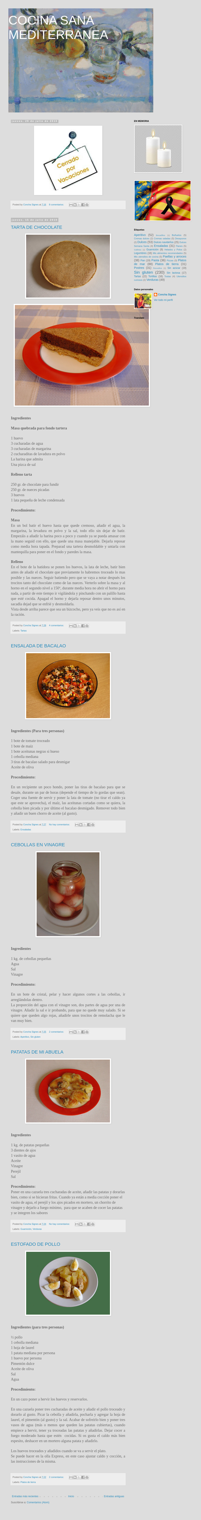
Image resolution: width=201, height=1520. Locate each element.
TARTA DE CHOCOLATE (36, 227)
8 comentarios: (56, 204)
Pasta (155, 260)
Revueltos (157, 268)
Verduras (37, 1229)
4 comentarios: (56, 625)
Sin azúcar (174, 268)
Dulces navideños (164, 242)
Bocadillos (160, 235)
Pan (142, 260)
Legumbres (140, 253)
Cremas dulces (141, 238)
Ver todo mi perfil (163, 300)
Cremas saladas (162, 238)
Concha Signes (167, 294)
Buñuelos (176, 235)
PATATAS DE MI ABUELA (37, 1052)
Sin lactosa (173, 272)
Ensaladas (26, 829)
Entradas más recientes (25, 1496)
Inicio (71, 1496)
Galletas (137, 250)
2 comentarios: (56, 1032)
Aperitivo (24, 1037)
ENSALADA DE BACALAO (38, 645)
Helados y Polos (173, 249)
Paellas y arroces (174, 256)
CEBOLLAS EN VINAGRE (38, 844)
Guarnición (26, 1229)
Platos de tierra (28, 1482)
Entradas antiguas (114, 1496)
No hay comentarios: (59, 824)
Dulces (142, 242)
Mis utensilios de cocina (146, 256)
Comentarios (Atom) (38, 1502)
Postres (139, 267)
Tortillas (152, 276)
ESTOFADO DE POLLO (35, 1244)
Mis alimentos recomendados (168, 253)
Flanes (179, 246)
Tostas (167, 276)
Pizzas (170, 260)
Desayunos (180, 238)
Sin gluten (35, 1037)
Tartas (24, 630)
